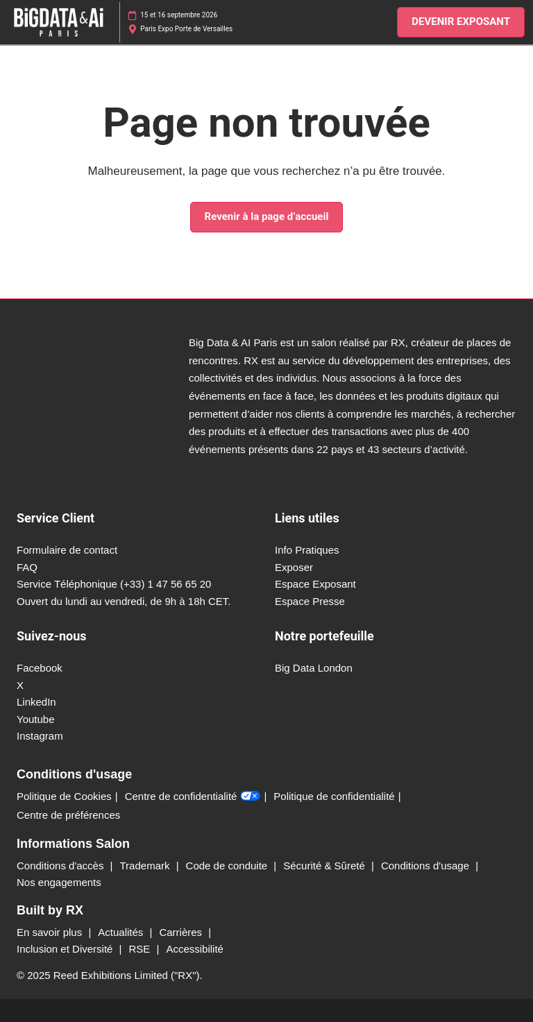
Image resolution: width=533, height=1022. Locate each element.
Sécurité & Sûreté (325, 865)
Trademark (146, 865)
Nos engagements (59, 882)
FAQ (27, 567)
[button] (461, 22)
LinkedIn (36, 702)
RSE (140, 949)
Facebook (39, 668)
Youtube (36, 719)
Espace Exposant (315, 584)
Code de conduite (228, 865)
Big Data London (314, 668)
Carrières (182, 932)
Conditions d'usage (426, 865)
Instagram (40, 736)
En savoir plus (51, 932)
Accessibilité (194, 949)
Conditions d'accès (62, 865)
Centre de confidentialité (193, 796)
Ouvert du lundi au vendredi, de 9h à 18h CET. (124, 601)
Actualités (122, 932)
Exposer (294, 567)
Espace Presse (310, 601)
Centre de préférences (68, 815)
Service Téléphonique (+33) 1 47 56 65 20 (114, 584)
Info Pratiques (307, 550)
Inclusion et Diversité (66, 949)
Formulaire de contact (67, 550)
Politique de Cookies (64, 796)
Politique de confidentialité (333, 796)
